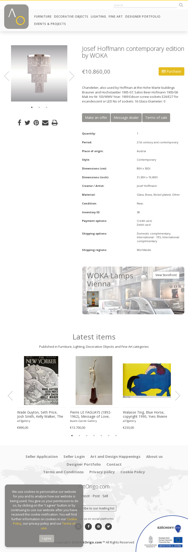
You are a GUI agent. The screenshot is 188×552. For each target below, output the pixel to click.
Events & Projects (50, 24)
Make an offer (96, 117)
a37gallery (23, 421)
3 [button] (46, 107)
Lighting (98, 16)
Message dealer (126, 117)
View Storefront (166, 275)
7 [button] (116, 435)
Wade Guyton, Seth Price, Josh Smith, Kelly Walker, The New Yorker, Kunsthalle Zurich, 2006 (40, 414)
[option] (39, 73)
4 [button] (94, 435)
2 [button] (39, 107)
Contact (114, 464)
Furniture (43, 16)
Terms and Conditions (63, 471)
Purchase (171, 71)
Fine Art (116, 16)
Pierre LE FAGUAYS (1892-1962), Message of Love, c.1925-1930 (90, 414)
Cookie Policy (132, 471)
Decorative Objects (71, 16)
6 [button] (108, 435)
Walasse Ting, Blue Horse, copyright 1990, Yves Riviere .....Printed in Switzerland (145, 414)
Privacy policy (102, 471)
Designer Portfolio (143, 16)
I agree (46, 538)
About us (154, 456)
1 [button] (31, 107)
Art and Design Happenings (115, 456)
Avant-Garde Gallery (83, 421)
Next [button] (69, 76)
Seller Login (74, 456)
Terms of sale (156, 117)
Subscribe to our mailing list (94, 508)
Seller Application (41, 456)
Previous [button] (9, 76)
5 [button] (101, 435)
